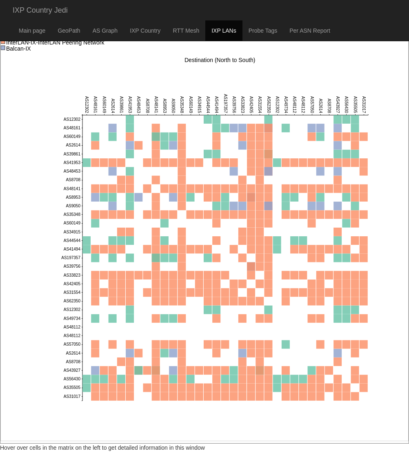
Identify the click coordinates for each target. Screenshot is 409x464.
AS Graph (105, 30)
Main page (32, 30)
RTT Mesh (186, 30)
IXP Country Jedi (40, 10)
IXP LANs (223, 30)
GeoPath (69, 30)
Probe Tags (263, 30)
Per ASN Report (309, 30)
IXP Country (145, 30)
